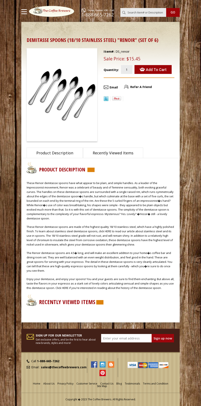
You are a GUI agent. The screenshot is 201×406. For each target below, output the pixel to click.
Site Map (102, 386)
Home (31, 29)
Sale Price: (114, 59)
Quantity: (111, 70)
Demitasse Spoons (54, 29)
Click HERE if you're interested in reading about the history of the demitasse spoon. (109, 288)
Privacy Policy (65, 383)
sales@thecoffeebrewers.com (64, 367)
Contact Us (106, 383)
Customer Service (86, 383)
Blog (119, 383)
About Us (48, 383)
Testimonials (132, 383)
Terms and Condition (155, 383)
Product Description (54, 152)
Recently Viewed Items (113, 152)
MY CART (174, 4)
